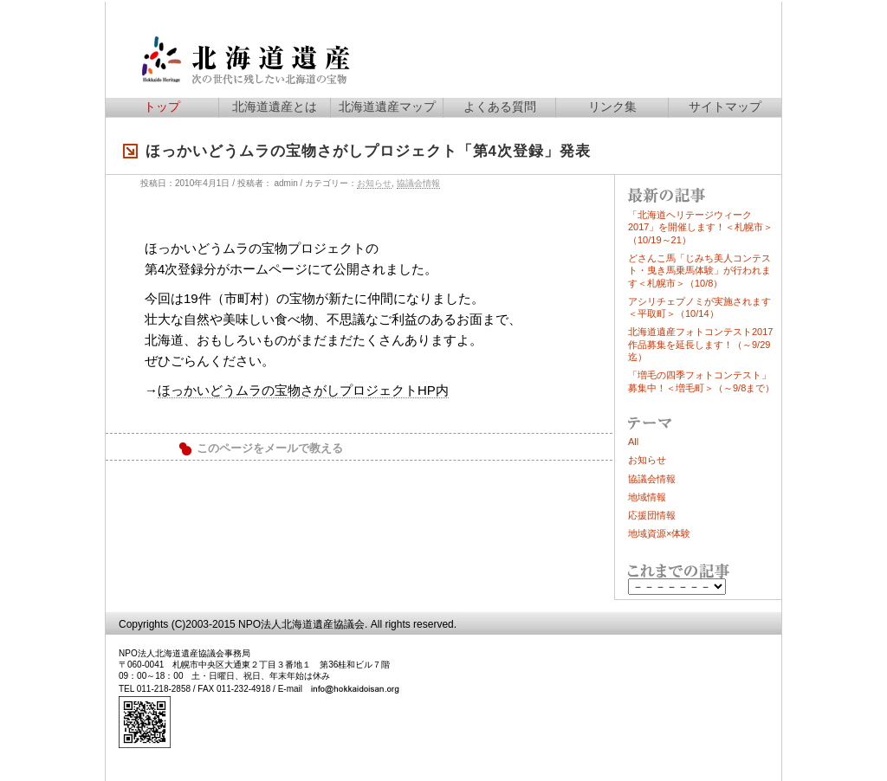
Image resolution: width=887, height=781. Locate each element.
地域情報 (647, 497)
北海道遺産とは (274, 106)
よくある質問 (499, 106)
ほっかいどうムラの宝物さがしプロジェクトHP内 (303, 390)
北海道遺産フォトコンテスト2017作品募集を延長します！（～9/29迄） (700, 344)
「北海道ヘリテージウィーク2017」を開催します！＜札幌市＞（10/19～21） (700, 227)
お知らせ (374, 183)
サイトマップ (725, 106)
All (633, 441)
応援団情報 (652, 515)
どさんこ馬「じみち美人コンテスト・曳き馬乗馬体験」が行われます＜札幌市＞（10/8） (699, 270)
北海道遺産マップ (387, 106)
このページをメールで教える (270, 448)
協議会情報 (418, 183)
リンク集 (612, 106)
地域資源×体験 (659, 533)
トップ (162, 106)
